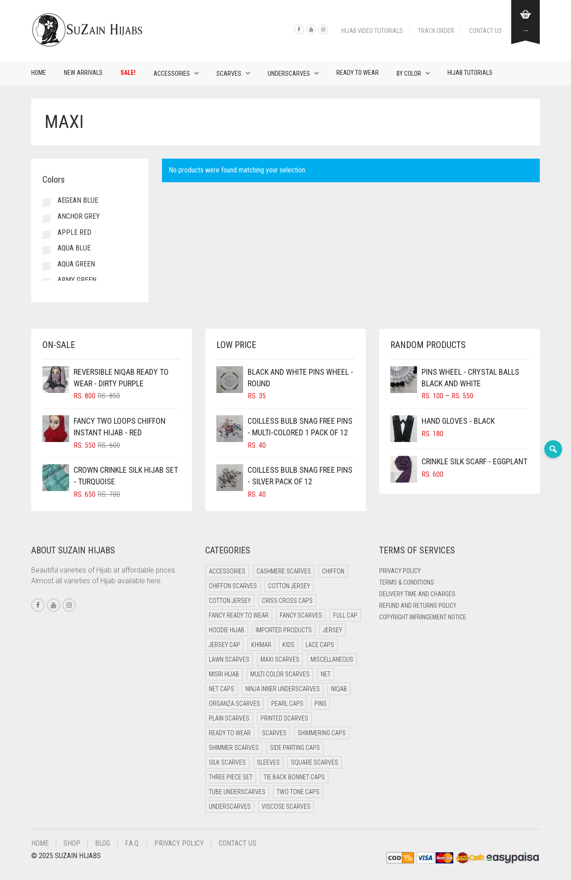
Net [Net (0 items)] (326, 674)
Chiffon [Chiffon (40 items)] (333, 571)
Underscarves (289, 73)
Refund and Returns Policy (417, 605)
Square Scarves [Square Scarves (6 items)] (314, 762)
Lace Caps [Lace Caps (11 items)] (320, 644)
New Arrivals (83, 72)
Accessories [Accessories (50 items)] (227, 571)
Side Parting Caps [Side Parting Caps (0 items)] (295, 747)
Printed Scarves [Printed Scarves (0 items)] (284, 718)
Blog (102, 843)
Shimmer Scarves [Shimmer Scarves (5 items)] (234, 747)
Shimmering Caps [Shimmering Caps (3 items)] (322, 733)
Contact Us (485, 30)
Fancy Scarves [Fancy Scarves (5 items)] (301, 615)
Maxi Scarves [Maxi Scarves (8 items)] (280, 659)
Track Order (436, 30)
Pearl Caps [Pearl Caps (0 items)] (287, 703)
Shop (71, 843)
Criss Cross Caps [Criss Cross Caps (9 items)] (287, 600)
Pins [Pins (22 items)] (320, 703)
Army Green (77, 280)
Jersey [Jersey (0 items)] (332, 630)
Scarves (228, 73)
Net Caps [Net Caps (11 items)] (221, 688)
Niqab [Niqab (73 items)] (339, 688)
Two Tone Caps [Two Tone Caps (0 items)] (298, 791)
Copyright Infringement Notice (422, 617)
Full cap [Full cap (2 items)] (345, 615)
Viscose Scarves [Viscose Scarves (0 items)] (286, 806)
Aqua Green (76, 264)
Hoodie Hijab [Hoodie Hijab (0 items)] (226, 630)
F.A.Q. (132, 843)
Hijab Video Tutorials (372, 30)
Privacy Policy (400, 570)
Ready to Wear (357, 72)
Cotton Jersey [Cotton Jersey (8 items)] (230, 600)
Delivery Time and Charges (417, 594)
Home (38, 72)
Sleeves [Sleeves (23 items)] (268, 762)
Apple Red (74, 232)
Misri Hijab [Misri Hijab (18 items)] (224, 674)
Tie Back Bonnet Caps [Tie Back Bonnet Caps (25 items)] (294, 777)
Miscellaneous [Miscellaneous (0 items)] (331, 659)
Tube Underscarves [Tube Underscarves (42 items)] (237, 791)
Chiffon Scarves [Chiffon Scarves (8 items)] (233, 585)
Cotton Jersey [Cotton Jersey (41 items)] (289, 585)
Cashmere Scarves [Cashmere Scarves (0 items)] (284, 571)
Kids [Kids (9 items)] (288, 644)
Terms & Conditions (406, 582)
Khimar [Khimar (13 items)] (261, 644)
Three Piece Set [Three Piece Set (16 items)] (230, 777)
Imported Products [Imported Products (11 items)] (284, 630)
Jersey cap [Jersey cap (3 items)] (224, 644)
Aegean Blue (78, 200)
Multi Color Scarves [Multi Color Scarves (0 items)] (280, 674)
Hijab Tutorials (469, 72)
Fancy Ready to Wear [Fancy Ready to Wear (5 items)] (239, 615)
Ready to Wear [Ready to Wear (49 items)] (230, 733)
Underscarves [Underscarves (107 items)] (230, 806)
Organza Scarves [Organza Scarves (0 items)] (234, 703)
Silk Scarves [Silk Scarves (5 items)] (227, 762)
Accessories (171, 73)
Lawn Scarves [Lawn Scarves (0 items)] (229, 659)
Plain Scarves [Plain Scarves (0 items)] (229, 718)
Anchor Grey (79, 216)
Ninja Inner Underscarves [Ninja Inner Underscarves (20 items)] (282, 688)
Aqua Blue (74, 248)
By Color (409, 73)
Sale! (128, 72)
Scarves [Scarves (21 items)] (274, 733)
